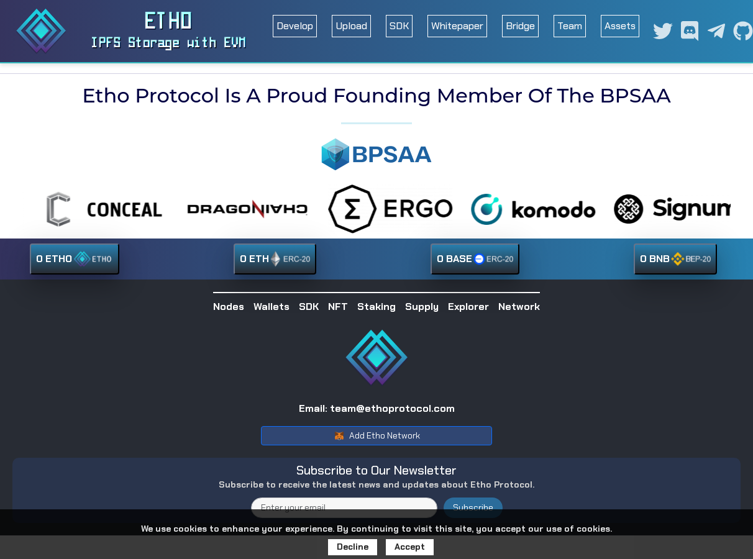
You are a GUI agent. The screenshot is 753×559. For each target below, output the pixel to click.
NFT (338, 306)
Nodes (228, 306)
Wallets (271, 306)
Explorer (468, 306)
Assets (620, 25)
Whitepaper (457, 25)
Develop (294, 25)
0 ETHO (74, 259)
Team (569, 25)
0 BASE (475, 259)
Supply (422, 306)
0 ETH (275, 259)
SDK (399, 25)
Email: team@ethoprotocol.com (377, 408)
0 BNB (675, 259)
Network (519, 306)
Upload (351, 25)
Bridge (520, 25)
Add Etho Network (377, 436)
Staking (376, 306)
